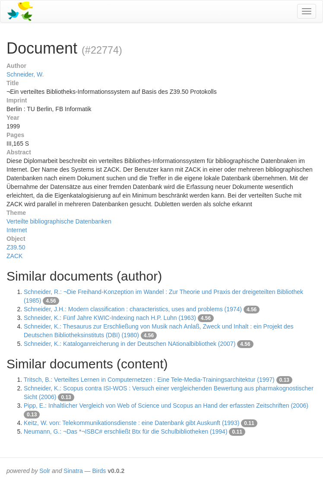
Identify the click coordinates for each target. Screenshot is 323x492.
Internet (16, 230)
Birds (99, 470)
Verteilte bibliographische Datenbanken (58, 221)
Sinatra (72, 470)
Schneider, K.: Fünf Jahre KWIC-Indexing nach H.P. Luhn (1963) (110, 317)
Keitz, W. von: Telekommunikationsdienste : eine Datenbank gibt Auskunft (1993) (131, 422)
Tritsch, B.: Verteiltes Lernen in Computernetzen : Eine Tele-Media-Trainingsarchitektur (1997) (149, 379)
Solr (44, 470)
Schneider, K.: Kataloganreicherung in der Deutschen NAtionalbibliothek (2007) (129, 343)
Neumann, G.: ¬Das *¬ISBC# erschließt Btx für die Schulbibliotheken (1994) (126, 431)
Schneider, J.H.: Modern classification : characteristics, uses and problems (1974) (133, 309)
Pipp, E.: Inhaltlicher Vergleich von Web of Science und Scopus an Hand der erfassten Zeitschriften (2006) (166, 405)
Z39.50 (15, 247)
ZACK (14, 255)
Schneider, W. (25, 74)
